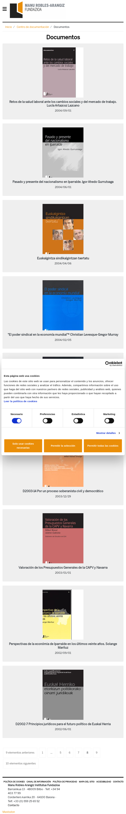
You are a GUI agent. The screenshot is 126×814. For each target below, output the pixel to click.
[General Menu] (6, 9)
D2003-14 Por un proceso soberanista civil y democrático (63, 491)
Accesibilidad (103, 782)
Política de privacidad (65, 782)
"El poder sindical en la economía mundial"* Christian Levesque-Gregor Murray (63, 335)
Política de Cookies (14, 782)
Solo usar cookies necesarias (23, 445)
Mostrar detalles (106, 433)
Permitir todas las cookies (102, 445)
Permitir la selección (63, 445)
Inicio (8, 27)
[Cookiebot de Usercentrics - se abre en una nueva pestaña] (107, 363)
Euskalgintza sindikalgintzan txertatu (63, 258)
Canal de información (39, 782)
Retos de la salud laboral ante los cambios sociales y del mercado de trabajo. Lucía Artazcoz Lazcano (63, 103)
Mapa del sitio (86, 782)
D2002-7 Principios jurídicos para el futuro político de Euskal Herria (63, 724)
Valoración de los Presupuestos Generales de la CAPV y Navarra (63, 567)
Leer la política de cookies (20, 401)
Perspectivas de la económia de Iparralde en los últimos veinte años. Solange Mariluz (63, 645)
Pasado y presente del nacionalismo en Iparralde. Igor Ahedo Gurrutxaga (63, 182)
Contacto (118, 782)
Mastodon (9, 811)
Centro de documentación (33, 27)
